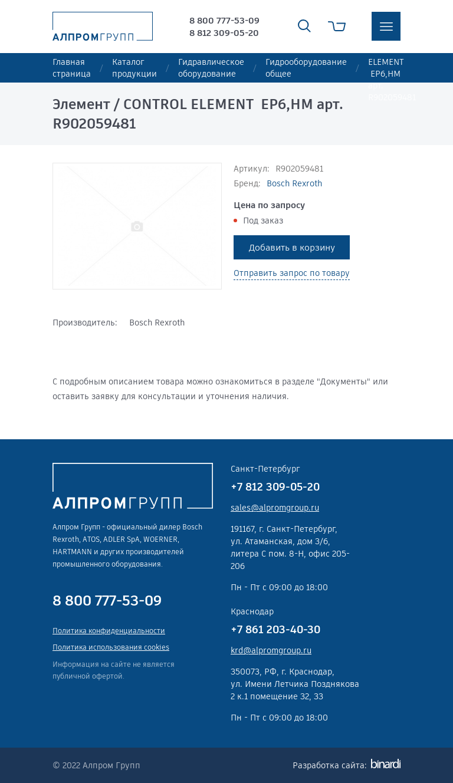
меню (386, 26)
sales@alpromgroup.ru (275, 508)
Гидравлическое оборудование (211, 68)
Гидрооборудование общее (306, 68)
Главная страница (71, 68)
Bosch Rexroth (294, 183)
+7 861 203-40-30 (275, 629)
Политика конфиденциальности (108, 631)
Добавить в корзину (292, 247)
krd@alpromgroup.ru (271, 650)
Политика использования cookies (110, 647)
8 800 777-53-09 (224, 20)
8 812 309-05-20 (224, 33)
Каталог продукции (134, 68)
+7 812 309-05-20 (275, 487)
